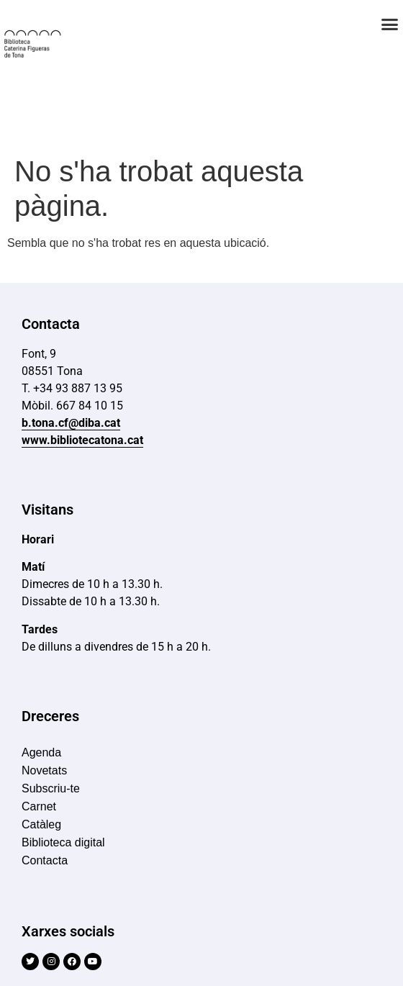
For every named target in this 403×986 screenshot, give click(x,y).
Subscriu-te (51, 788)
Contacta (45, 860)
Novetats (44, 770)
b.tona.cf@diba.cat (71, 423)
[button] (390, 24)
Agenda (41, 752)
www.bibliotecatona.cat (82, 440)
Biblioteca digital (63, 842)
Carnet (39, 806)
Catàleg (41, 824)
